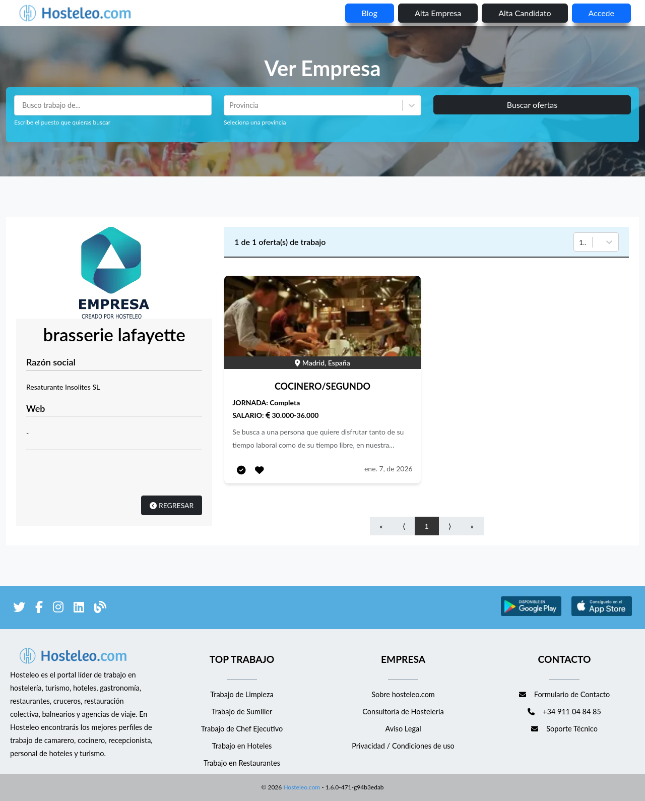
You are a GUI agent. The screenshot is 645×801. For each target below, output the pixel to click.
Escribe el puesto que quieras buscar (62, 122)
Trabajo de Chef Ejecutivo (242, 728)
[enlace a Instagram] (58, 608)
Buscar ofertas (532, 104)
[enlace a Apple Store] (601, 614)
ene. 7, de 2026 (388, 468)
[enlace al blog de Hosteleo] (100, 608)
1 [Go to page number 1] (427, 526)
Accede (601, 13)
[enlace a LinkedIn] (79, 608)
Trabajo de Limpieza (241, 694)
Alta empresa (438, 13)
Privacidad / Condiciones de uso (403, 746)
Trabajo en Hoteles (242, 746)
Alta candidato (524, 13)
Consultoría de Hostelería (402, 711)
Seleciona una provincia (255, 122)
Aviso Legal (403, 728)
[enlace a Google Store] (531, 614)
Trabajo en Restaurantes (242, 763)
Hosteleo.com (301, 787)
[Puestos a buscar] (113, 105)
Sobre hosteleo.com (403, 694)
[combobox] (230, 105)
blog (369, 13)
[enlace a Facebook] (39, 608)
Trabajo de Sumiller (242, 711)
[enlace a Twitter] (19, 608)
